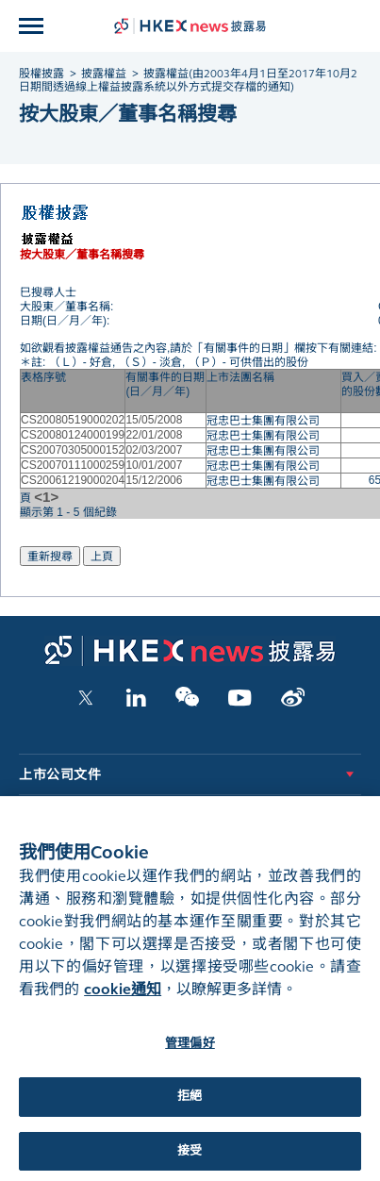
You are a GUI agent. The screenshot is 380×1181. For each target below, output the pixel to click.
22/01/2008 (153, 434)
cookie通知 (122, 1000)
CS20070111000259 (72, 465)
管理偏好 (190, 1054)
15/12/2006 (153, 480)
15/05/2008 (153, 419)
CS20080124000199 (72, 434)
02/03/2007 (153, 450)
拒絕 (189, 1108)
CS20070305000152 (72, 450)
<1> (46, 497)
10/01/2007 (153, 465)
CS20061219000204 (72, 480)
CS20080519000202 (72, 419)
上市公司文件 (60, 775)
